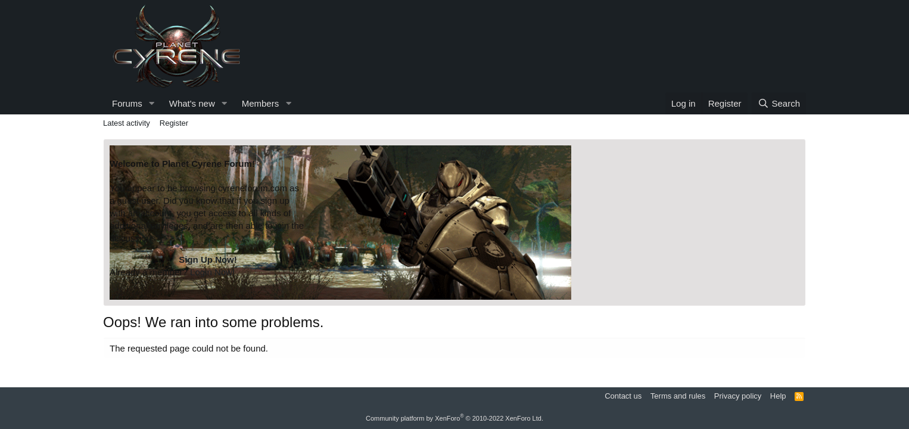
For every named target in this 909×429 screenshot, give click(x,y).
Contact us (623, 395)
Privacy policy (737, 395)
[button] (152, 103)
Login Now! (212, 272)
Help (778, 395)
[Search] (779, 103)
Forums (127, 103)
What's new (192, 103)
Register (174, 123)
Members (260, 103)
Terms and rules (677, 395)
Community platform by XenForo (454, 418)
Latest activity (126, 123)
